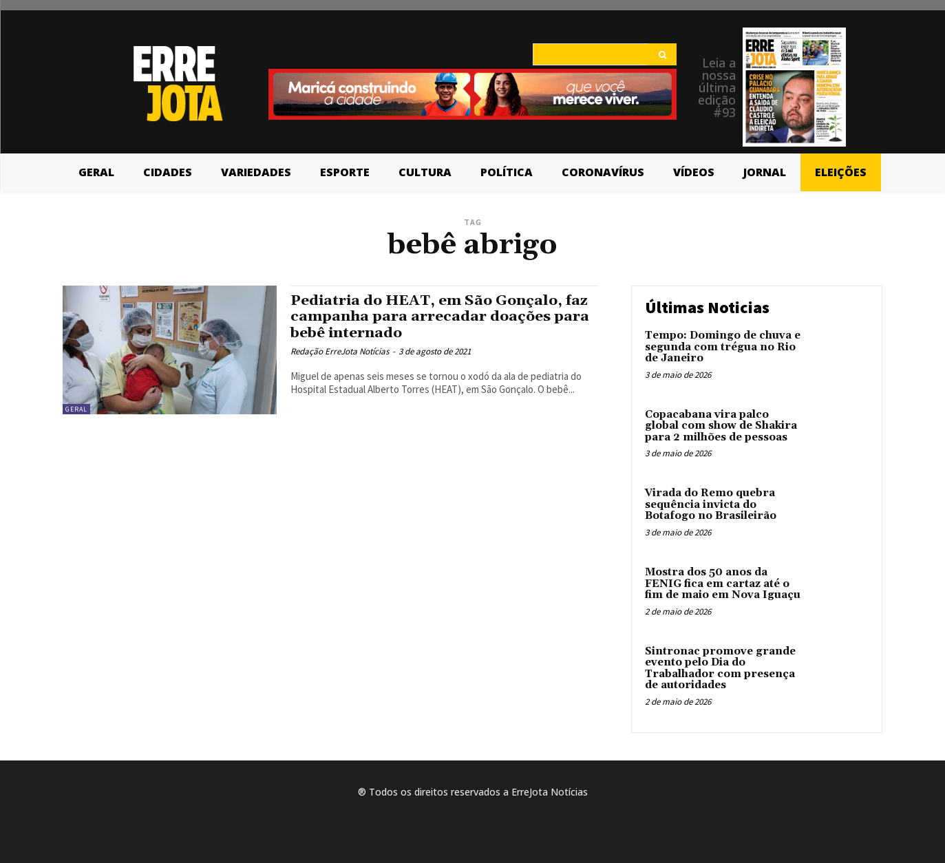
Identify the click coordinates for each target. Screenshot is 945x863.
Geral (76, 409)
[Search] (662, 54)
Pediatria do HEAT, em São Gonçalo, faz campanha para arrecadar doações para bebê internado (439, 316)
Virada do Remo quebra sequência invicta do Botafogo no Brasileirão (710, 504)
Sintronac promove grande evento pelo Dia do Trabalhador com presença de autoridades (720, 668)
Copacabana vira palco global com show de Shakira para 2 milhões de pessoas (721, 426)
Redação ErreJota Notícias (339, 351)
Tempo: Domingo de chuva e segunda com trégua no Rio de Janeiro (722, 347)
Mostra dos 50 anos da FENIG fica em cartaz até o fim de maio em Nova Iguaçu (722, 583)
